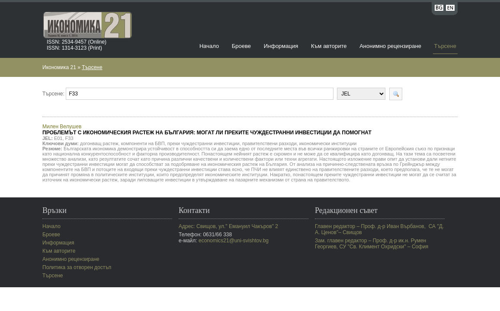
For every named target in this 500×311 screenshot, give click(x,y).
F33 (69, 138)
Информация (281, 46)
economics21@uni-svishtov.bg (234, 241)
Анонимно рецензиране (390, 46)
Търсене (445, 46)
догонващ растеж (99, 143)
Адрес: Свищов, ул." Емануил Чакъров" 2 (228, 226)
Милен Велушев (207, 130)
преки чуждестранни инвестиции (203, 143)
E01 (58, 138)
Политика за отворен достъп (76, 267)
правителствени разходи (269, 143)
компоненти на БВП (143, 143)
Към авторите (329, 46)
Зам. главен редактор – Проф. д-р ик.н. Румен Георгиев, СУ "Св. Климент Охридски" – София (371, 244)
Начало (209, 46)
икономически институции (328, 143)
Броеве (241, 46)
